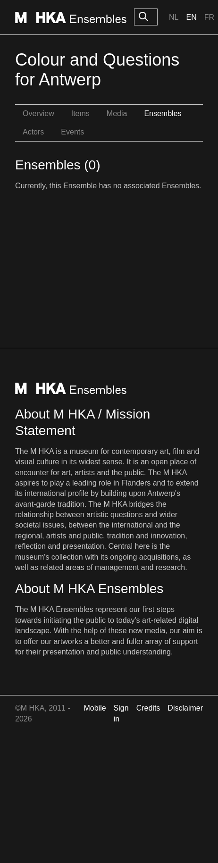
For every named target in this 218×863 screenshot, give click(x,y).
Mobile (95, 708)
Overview (38, 113)
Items (80, 113)
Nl (173, 17)
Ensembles (162, 113)
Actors (33, 132)
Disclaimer (185, 708)
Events (72, 132)
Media (117, 113)
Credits (148, 708)
